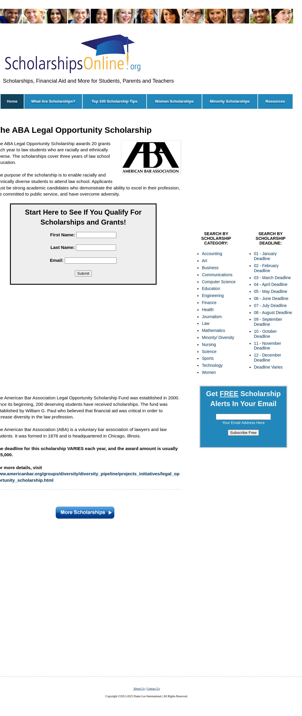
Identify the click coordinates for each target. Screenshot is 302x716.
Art (204, 260)
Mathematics (213, 330)
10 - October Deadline (265, 334)
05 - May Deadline (270, 291)
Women (209, 372)
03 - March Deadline (272, 277)
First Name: (62, 234)
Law (205, 323)
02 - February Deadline (266, 268)
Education (211, 288)
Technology (212, 365)
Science (209, 351)
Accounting (212, 253)
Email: (56, 260)
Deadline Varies (268, 367)
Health (207, 309)
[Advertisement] (243, 171)
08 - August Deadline (273, 312)
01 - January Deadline (265, 256)
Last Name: (62, 247)
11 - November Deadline (267, 346)
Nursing (209, 344)
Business (210, 267)
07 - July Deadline (270, 305)
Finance (209, 302)
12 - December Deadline (267, 357)
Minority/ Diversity (218, 337)
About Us (139, 688)
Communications (217, 274)
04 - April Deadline (270, 284)
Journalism (212, 316)
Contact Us (153, 688)
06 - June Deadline (271, 298)
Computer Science (218, 281)
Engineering (213, 295)
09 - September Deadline (268, 322)
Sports (207, 358)
